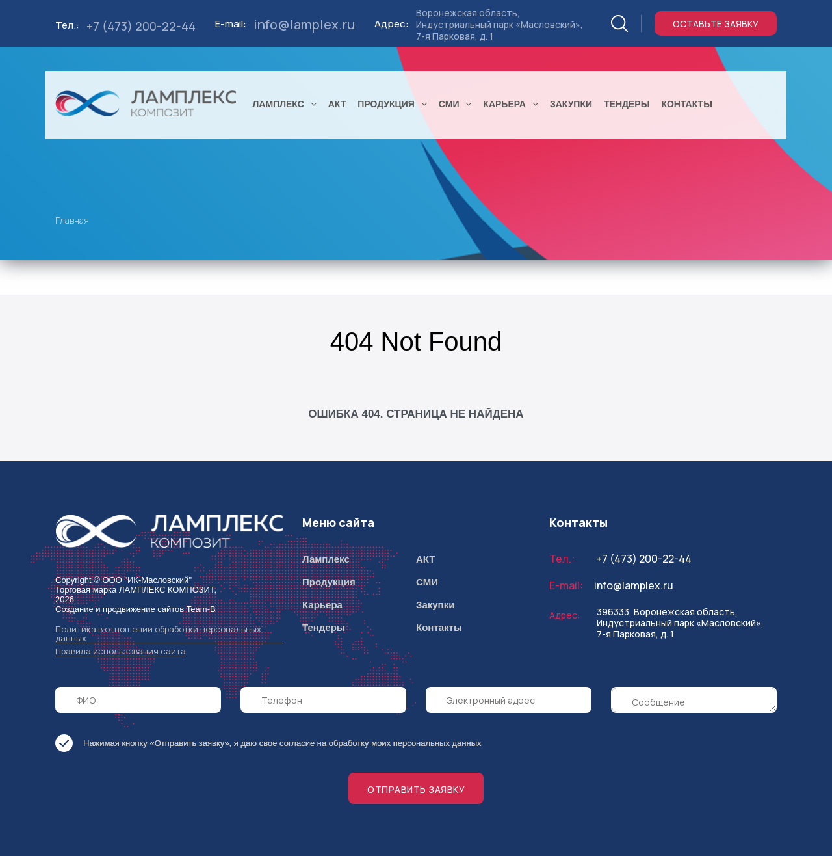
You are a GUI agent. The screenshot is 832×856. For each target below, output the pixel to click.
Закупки (435, 604)
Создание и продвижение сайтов (119, 609)
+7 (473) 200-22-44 (141, 26)
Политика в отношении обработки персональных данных (158, 633)
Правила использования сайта (120, 651)
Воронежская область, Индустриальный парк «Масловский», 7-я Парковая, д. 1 (499, 24)
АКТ (426, 559)
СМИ (427, 581)
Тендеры (323, 627)
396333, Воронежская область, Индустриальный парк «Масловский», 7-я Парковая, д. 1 (680, 623)
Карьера (322, 604)
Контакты (439, 627)
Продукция (329, 581)
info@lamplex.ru (304, 24)
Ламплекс (326, 559)
